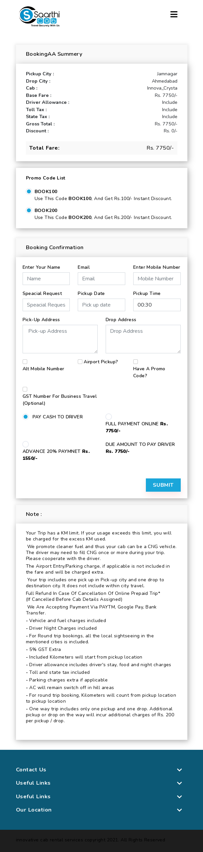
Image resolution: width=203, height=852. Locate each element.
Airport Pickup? (101, 362)
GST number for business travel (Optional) (60, 399)
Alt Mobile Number (43, 369)
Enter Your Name (41, 267)
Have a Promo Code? (149, 372)
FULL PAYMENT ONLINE (137, 427)
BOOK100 (46, 191)
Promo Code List (45, 178)
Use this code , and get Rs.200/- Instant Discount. (103, 217)
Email (84, 267)
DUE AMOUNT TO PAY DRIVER (140, 448)
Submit (163, 485)
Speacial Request (42, 293)
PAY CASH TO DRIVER (58, 417)
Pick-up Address (41, 320)
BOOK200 (46, 210)
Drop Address (121, 320)
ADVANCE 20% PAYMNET (56, 455)
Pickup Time (147, 293)
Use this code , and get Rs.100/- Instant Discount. (103, 198)
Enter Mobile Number (156, 267)
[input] (101, 305)
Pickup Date (91, 293)
